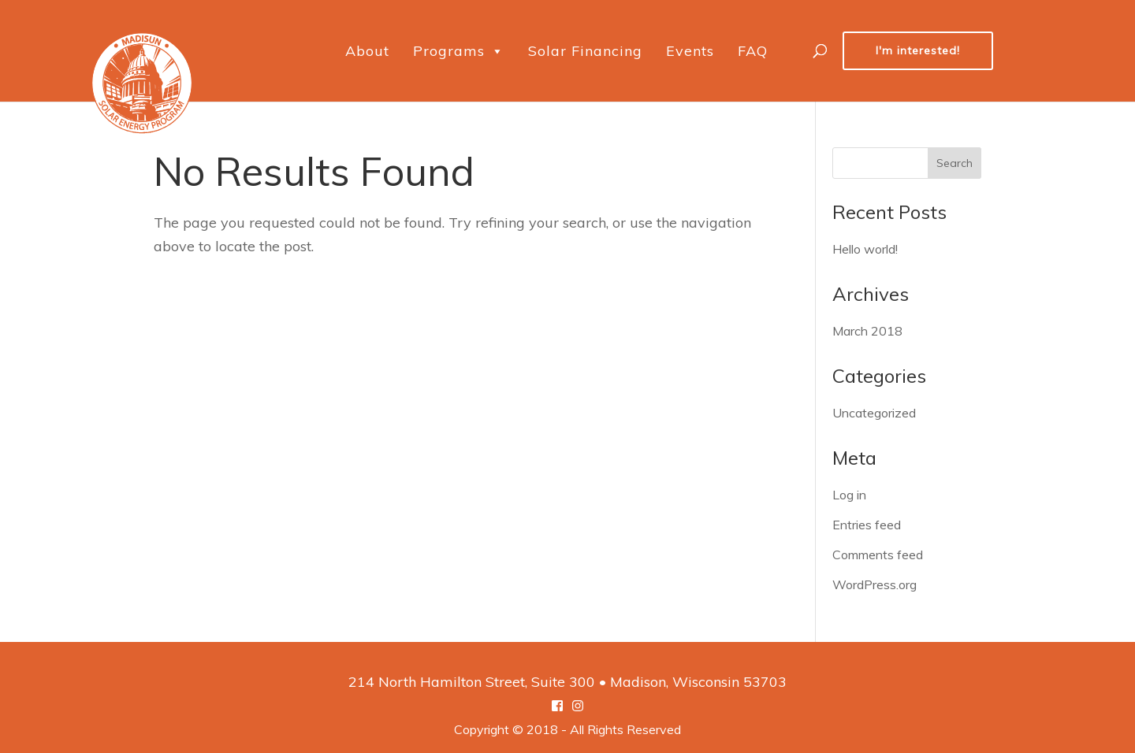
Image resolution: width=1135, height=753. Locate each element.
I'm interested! (918, 50)
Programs (458, 51)
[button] (496, 51)
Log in (849, 495)
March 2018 (867, 331)
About (367, 51)
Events (690, 51)
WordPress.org (874, 584)
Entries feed (866, 524)
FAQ (753, 51)
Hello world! (865, 249)
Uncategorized (874, 413)
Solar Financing (585, 51)
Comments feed (877, 554)
